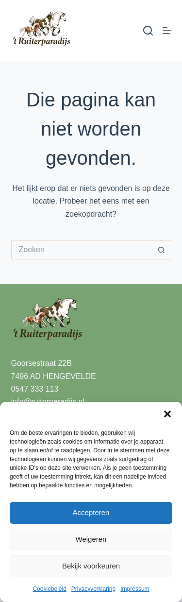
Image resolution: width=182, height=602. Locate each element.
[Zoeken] (148, 30)
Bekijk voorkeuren (91, 566)
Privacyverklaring (93, 588)
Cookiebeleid (49, 588)
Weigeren (91, 539)
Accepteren (91, 512)
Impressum (134, 588)
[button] (167, 414)
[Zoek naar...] (81, 249)
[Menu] (167, 30)
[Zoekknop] (161, 249)
